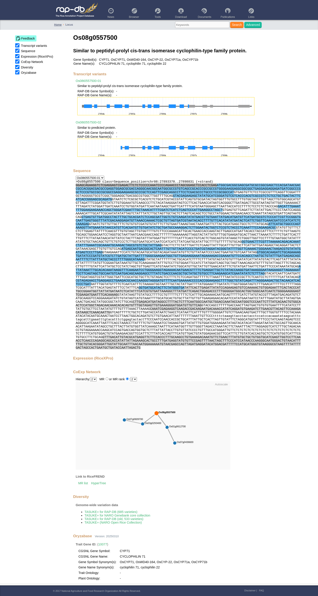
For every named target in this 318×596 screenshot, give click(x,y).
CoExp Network (32, 62)
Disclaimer (250, 590)
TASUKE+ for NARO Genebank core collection (117, 515)
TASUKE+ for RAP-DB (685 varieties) (111, 512)
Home (58, 24)
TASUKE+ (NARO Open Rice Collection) (113, 522)
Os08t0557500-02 (88, 122)
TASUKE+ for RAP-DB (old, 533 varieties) (114, 519)
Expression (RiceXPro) (37, 56)
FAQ (261, 590)
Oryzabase (28, 72)
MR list (83, 483)
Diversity (27, 67)
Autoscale (221, 384)
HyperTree (98, 483)
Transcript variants (34, 45)
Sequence (28, 51)
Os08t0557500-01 (88, 81)
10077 (102, 544)
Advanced (253, 24)
